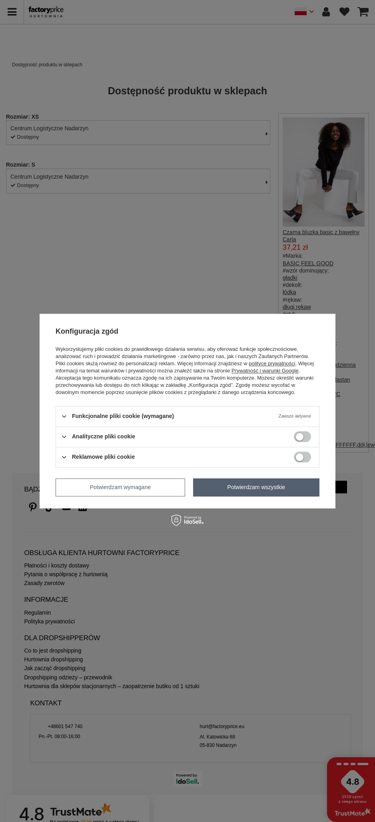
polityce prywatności (272, 363)
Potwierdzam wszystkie (256, 487)
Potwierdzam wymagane (120, 487)
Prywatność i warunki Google (265, 371)
